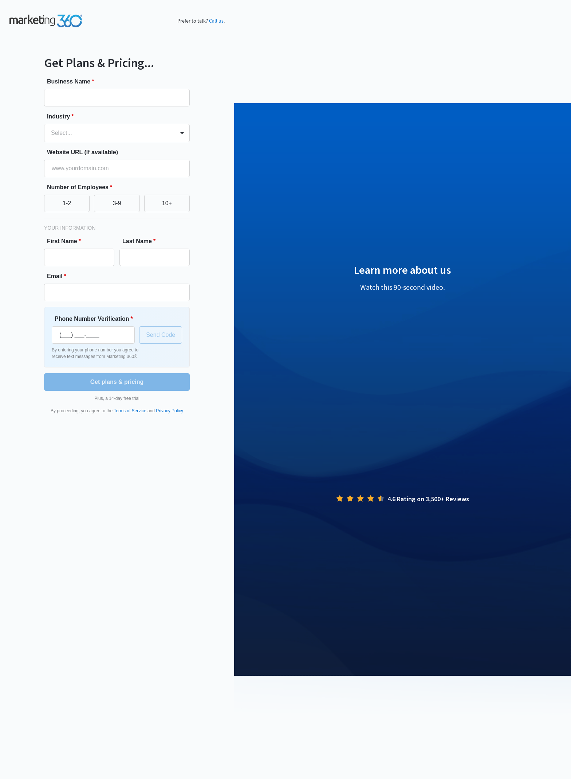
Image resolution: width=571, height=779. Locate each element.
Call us (216, 20)
